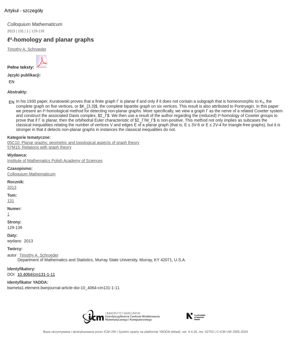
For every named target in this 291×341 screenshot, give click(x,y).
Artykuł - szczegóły (23, 10)
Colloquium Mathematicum (34, 24)
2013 (11, 31)
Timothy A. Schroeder (26, 49)
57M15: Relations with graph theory (39, 147)
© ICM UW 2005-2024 (232, 331)
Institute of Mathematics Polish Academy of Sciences (55, 160)
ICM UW (110, 331)
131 (21, 31)
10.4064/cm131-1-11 (36, 274)
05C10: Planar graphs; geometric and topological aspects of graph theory (73, 142)
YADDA (165, 331)
